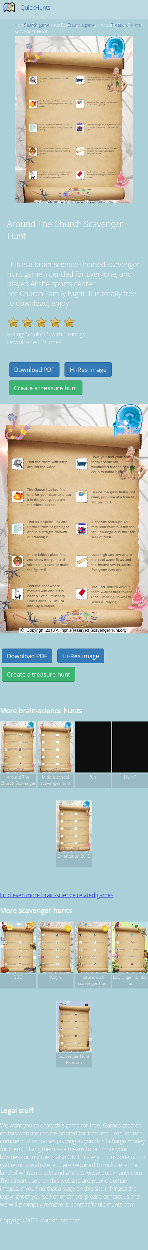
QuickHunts (35, 7)
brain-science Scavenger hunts (64, 25)
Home (20, 25)
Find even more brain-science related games (56, 895)
